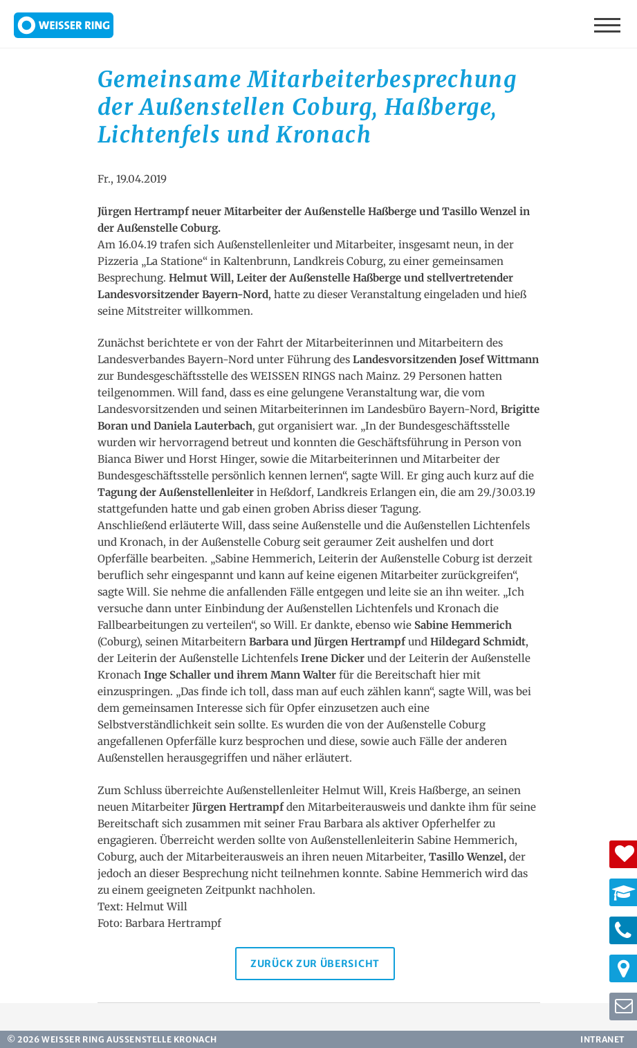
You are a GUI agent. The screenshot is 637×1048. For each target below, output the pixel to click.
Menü (608, 24)
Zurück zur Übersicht (315, 963)
